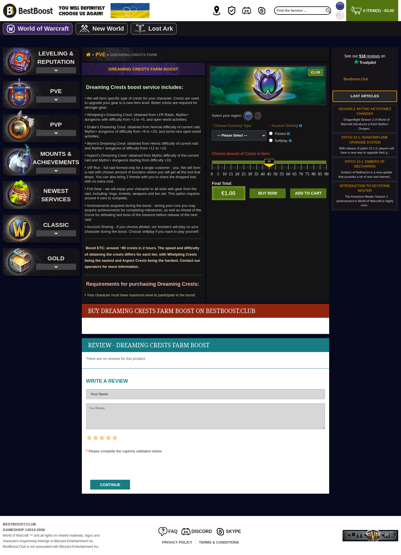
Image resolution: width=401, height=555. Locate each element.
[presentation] (128, 465)
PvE (101, 54)
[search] (328, 10)
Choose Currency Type (232, 125)
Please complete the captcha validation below (125, 451)
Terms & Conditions (219, 542)
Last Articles (365, 96)
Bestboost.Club (356, 79)
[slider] (269, 163)
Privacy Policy (177, 542)
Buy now (267, 193)
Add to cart (308, 193)
